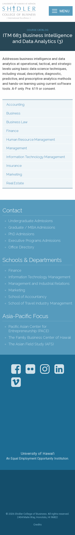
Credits (37, 524)
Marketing (14, 174)
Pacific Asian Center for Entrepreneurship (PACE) (28, 328)
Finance (12, 131)
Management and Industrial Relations (39, 283)
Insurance (14, 166)
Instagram (45, 369)
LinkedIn (59, 369)
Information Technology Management (35, 157)
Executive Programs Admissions (34, 240)
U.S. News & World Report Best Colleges (53, 410)
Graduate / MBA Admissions (31, 227)
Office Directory (21, 247)
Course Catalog (37, 29)
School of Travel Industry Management (40, 303)
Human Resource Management (30, 140)
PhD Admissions (21, 234)
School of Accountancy (27, 297)
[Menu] (61, 11)
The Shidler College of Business (19, 11)
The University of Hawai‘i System (37, 440)
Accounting (15, 104)
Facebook (16, 369)
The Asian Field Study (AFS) (31, 344)
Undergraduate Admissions (30, 221)
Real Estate (15, 183)
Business (13, 113)
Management (16, 148)
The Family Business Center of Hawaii (39, 337)
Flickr (30, 369)
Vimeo (16, 382)
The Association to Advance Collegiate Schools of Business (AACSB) (21, 410)
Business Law (17, 122)
